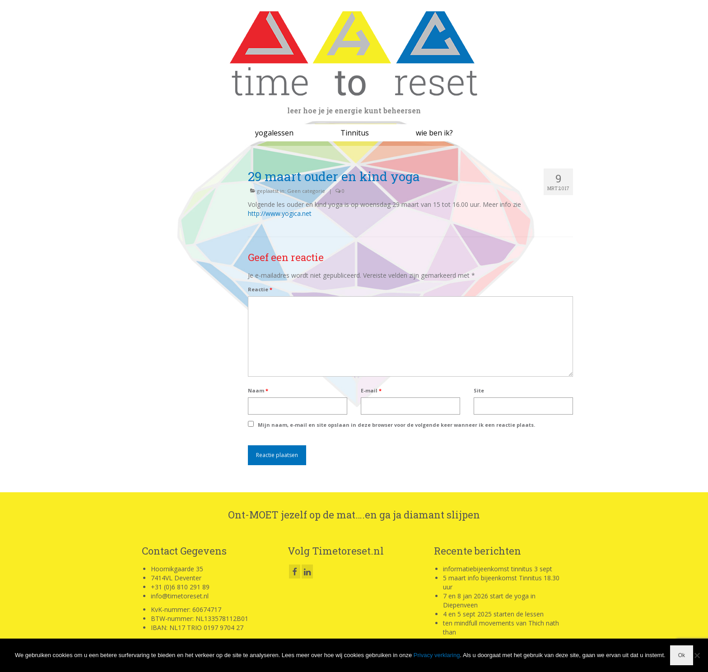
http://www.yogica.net (280, 213)
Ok (681, 655)
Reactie (260, 289)
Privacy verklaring (437, 655)
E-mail (371, 390)
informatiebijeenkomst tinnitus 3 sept (497, 569)
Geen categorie (306, 190)
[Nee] (696, 655)
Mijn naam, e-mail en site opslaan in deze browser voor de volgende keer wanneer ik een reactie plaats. (396, 424)
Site (479, 390)
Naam (258, 390)
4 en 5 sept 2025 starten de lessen (493, 614)
